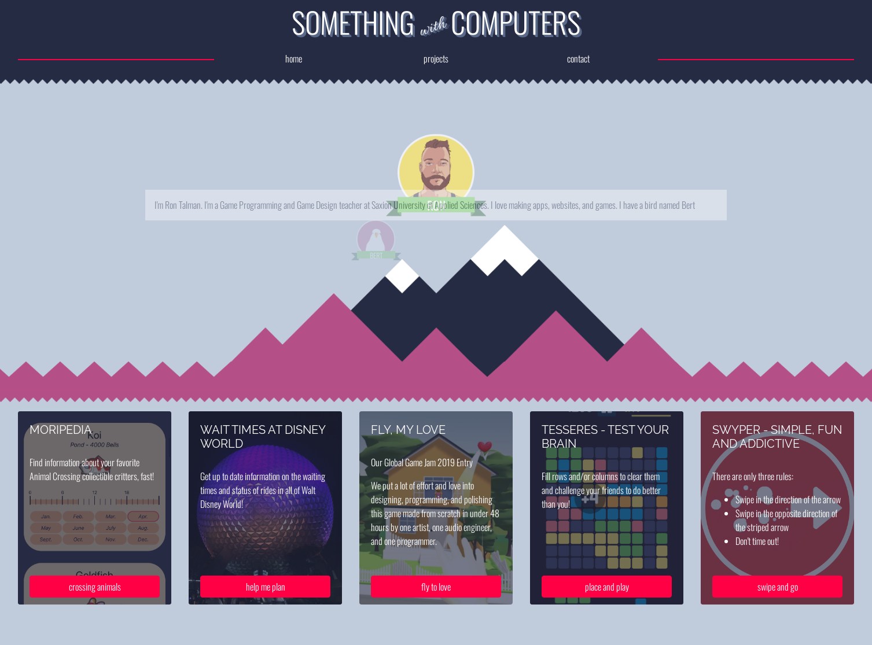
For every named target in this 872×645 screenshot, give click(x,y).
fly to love (436, 596)
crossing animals (95, 596)
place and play (607, 596)
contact (581, 58)
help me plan (265, 596)
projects (436, 58)
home (290, 58)
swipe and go (777, 596)
